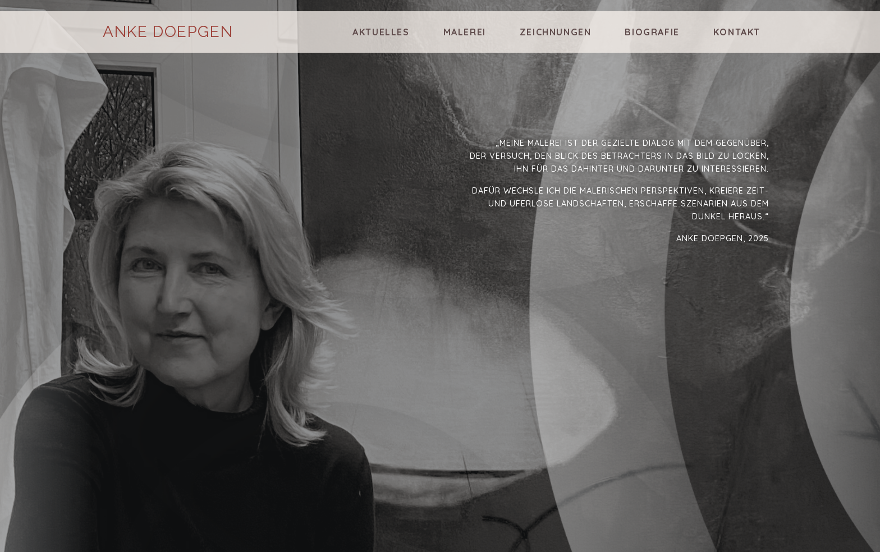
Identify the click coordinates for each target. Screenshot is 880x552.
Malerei (464, 32)
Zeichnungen (556, 32)
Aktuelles (380, 32)
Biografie (652, 32)
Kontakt (736, 32)
